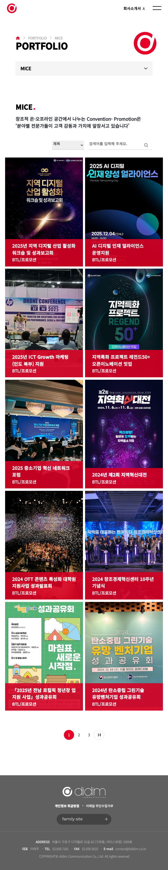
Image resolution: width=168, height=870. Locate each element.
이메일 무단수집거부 (99, 805)
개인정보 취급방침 (67, 805)
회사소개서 (134, 8)
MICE (25, 68)
